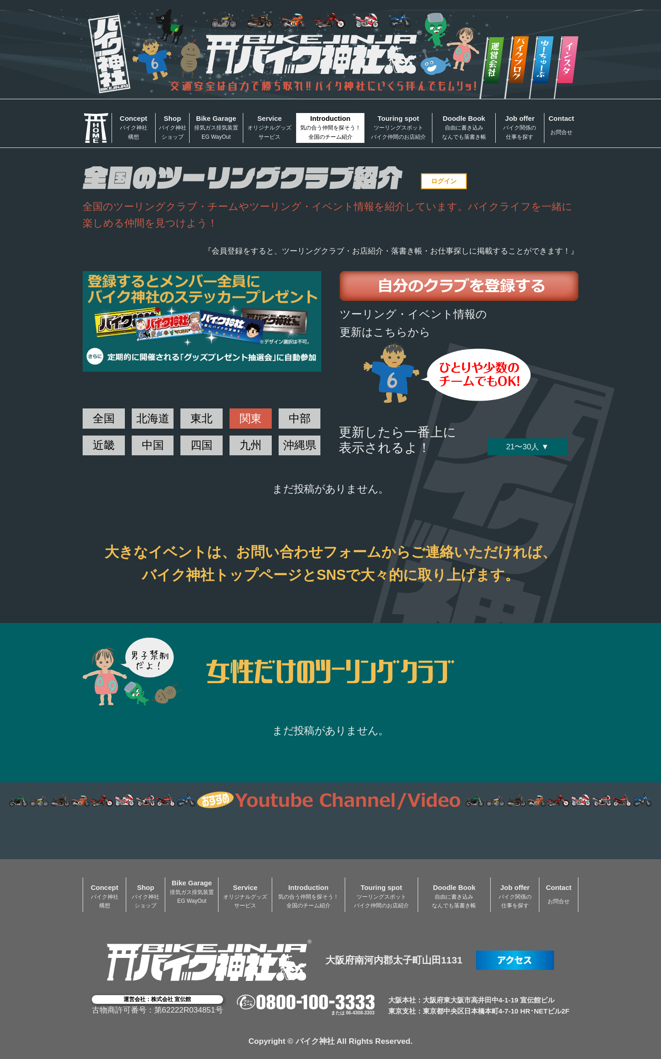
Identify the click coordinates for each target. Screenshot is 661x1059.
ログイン (444, 181)
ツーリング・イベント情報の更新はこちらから (413, 323)
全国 (104, 418)
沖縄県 (299, 445)
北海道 (152, 418)
